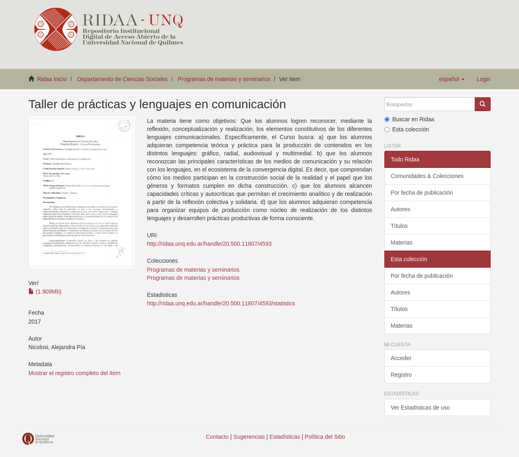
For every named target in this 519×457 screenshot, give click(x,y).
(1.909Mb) (45, 291)
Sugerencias (249, 436)
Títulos (399, 226)
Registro (401, 374)
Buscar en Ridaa (409, 119)
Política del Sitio (325, 436)
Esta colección (406, 129)
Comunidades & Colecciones (427, 176)
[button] (452, 79)
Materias (402, 242)
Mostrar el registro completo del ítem (74, 373)
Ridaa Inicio (52, 79)
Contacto (217, 436)
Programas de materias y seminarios (224, 79)
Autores (400, 209)
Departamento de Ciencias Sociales (122, 79)
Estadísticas (285, 436)
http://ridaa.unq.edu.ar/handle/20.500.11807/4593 (209, 243)
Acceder (401, 358)
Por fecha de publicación (422, 192)
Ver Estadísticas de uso (420, 407)
